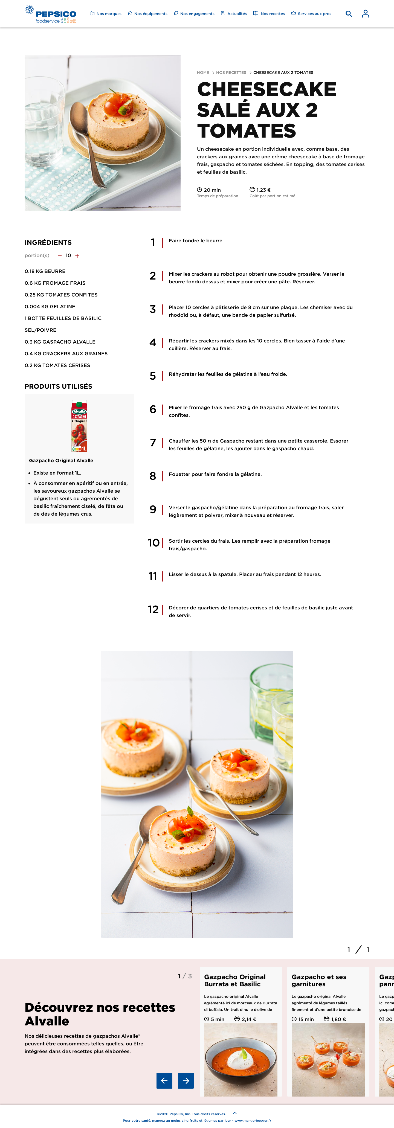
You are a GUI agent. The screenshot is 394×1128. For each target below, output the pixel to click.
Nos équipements (147, 13)
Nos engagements (194, 13)
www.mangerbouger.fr (252, 1120)
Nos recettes (269, 13)
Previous (164, 1081)
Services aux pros (311, 13)
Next (186, 1081)
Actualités (234, 13)
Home (203, 72)
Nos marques (106, 13)
